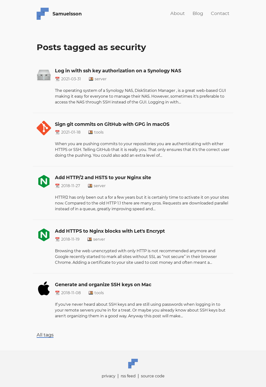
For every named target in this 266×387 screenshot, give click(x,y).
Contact (220, 13)
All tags (45, 335)
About (177, 13)
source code (153, 376)
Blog (198, 13)
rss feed (128, 376)
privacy (108, 376)
